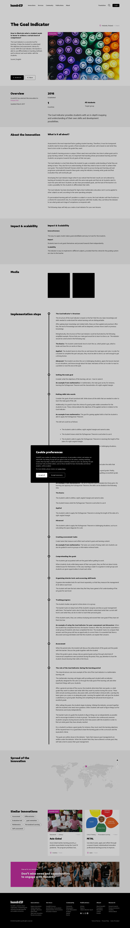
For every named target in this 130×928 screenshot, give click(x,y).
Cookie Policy (62, 469)
